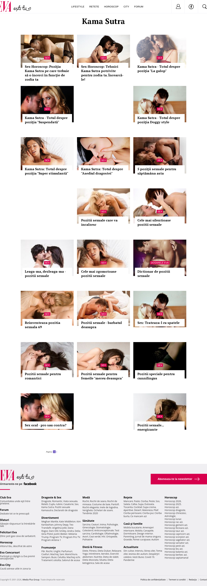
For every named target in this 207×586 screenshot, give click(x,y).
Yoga (85, 553)
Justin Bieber (60, 533)
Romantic (57, 501)
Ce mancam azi (138, 516)
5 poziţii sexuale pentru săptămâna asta (156, 171)
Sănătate (88, 521)
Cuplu (52, 504)
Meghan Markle (49, 521)
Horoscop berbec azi (176, 554)
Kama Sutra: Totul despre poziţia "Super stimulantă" (46, 171)
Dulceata (149, 504)
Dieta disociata (90, 559)
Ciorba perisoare (133, 513)
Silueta (103, 559)
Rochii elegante (90, 507)
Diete (85, 550)
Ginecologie (88, 527)
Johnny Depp (61, 524)
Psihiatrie (87, 539)
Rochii (49, 551)
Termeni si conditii (177, 579)
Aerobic (105, 553)
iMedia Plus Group (30, 579)
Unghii (56, 551)
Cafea (134, 504)
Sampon (45, 557)
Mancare (128, 501)
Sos (157, 501)
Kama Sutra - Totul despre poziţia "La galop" (158, 68)
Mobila (138, 530)
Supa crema (149, 507)
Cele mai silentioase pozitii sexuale (154, 222)
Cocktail (138, 507)
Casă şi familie (133, 524)
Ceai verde (95, 536)
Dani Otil (53, 530)
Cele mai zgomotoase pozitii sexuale (98, 273)
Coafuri (45, 554)
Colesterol (87, 530)
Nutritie (98, 556)
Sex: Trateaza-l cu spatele (158, 322)
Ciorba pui (148, 513)
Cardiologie (97, 533)
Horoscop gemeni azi (176, 525)
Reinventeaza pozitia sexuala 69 (42, 324)
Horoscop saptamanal (176, 557)
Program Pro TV (71, 537)
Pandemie (129, 560)
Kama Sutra (47, 507)
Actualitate (131, 547)
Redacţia (193, 579)
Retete (94, 6)
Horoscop (111, 6)
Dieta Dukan (104, 550)
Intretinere (94, 553)
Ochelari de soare (103, 510)
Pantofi (115, 504)
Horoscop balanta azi (176, 551)
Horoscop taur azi (174, 530)
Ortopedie (111, 536)
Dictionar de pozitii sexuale (153, 273)
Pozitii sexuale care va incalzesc (99, 222)
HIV (103, 536)
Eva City (5, 565)
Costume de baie (101, 504)
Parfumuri (66, 551)
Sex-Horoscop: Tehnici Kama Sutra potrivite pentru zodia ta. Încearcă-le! (102, 73)
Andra (70, 530)
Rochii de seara (98, 501)
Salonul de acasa (71, 560)
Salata (127, 504)
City (126, 6)
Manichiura (71, 554)
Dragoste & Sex (51, 497)
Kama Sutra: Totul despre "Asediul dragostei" (102, 171)
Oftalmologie (111, 533)
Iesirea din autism (138, 553)
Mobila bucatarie (133, 527)
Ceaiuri (95, 524)
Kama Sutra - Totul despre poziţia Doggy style (158, 120)
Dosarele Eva (160, 262)
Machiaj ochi (73, 557)
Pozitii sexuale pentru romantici (43, 376)
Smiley (62, 530)
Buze (54, 557)
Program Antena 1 (51, 540)
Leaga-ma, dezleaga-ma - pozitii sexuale (45, 273)
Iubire (59, 504)
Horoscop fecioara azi (176, 527)
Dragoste (46, 501)
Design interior (145, 533)
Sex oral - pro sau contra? (45, 425)
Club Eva (5, 497)
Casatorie (68, 504)
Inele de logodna (109, 507)
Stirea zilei (149, 550)
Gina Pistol (47, 533)
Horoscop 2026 (173, 501)
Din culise (129, 550)
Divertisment (50, 518)
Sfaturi (4, 520)
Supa (141, 504)
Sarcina (86, 524)
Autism (155, 539)
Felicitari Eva (8, 532)
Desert (137, 510)
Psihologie (112, 524)
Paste (137, 501)
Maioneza (147, 510)
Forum (138, 6)
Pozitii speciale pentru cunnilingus (156, 376)
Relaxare (116, 550)
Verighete (87, 510)
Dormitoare (130, 533)
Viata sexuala (70, 501)
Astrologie (170, 516)
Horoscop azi (172, 507)
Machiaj (54, 554)
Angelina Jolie (59, 527)
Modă (86, 497)
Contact (203, 579)
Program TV (56, 537)
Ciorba (144, 501)
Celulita (62, 557)
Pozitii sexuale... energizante (150, 427)
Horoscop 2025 (173, 504)
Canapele (148, 530)
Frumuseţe (48, 547)
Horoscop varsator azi (176, 542)
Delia (77, 530)
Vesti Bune (138, 557)
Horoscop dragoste (175, 510)
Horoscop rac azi (174, 522)
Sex (47, 58)
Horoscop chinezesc (175, 513)
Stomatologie (103, 527)
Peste (152, 501)
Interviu (139, 550)
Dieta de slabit (110, 556)
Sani (62, 554)
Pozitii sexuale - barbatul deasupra (101, 324)
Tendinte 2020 (90, 513)
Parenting (129, 536)
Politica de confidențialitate (153, 579)
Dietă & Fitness (92, 547)
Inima (103, 524)
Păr (43, 551)
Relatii (44, 504)
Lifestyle (77, 6)
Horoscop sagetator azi (177, 539)
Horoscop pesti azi (174, 545)
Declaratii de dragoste (66, 510)
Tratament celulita (51, 560)
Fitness (93, 550)
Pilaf (156, 510)
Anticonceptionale (104, 530)
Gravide (128, 539)
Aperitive (128, 510)
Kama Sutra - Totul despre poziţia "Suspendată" (46, 120)
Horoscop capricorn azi (177, 533)
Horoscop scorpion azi (177, 536)
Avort (85, 536)
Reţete (128, 497)
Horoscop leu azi (173, 548)
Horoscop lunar (173, 519)
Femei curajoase (141, 539)
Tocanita (128, 507)
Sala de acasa (102, 563)
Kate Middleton (67, 521)
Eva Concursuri (10, 552)
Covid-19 (149, 557)
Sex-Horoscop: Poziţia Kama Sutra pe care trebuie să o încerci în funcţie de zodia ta (47, 73)
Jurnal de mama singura (148, 536)
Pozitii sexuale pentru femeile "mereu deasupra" (102, 376)
